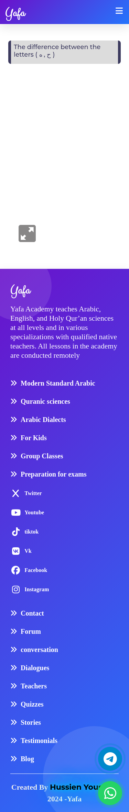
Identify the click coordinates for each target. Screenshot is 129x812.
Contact (32, 613)
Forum (31, 631)
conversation (39, 649)
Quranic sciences (45, 401)
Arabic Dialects (43, 419)
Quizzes (32, 704)
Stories (31, 722)
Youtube (34, 512)
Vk (27, 551)
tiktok (31, 532)
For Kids (34, 438)
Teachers (34, 686)
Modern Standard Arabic (58, 383)
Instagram (36, 589)
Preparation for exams (53, 474)
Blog (27, 759)
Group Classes (42, 456)
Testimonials (39, 740)
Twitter (33, 493)
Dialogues (35, 668)
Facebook (35, 570)
